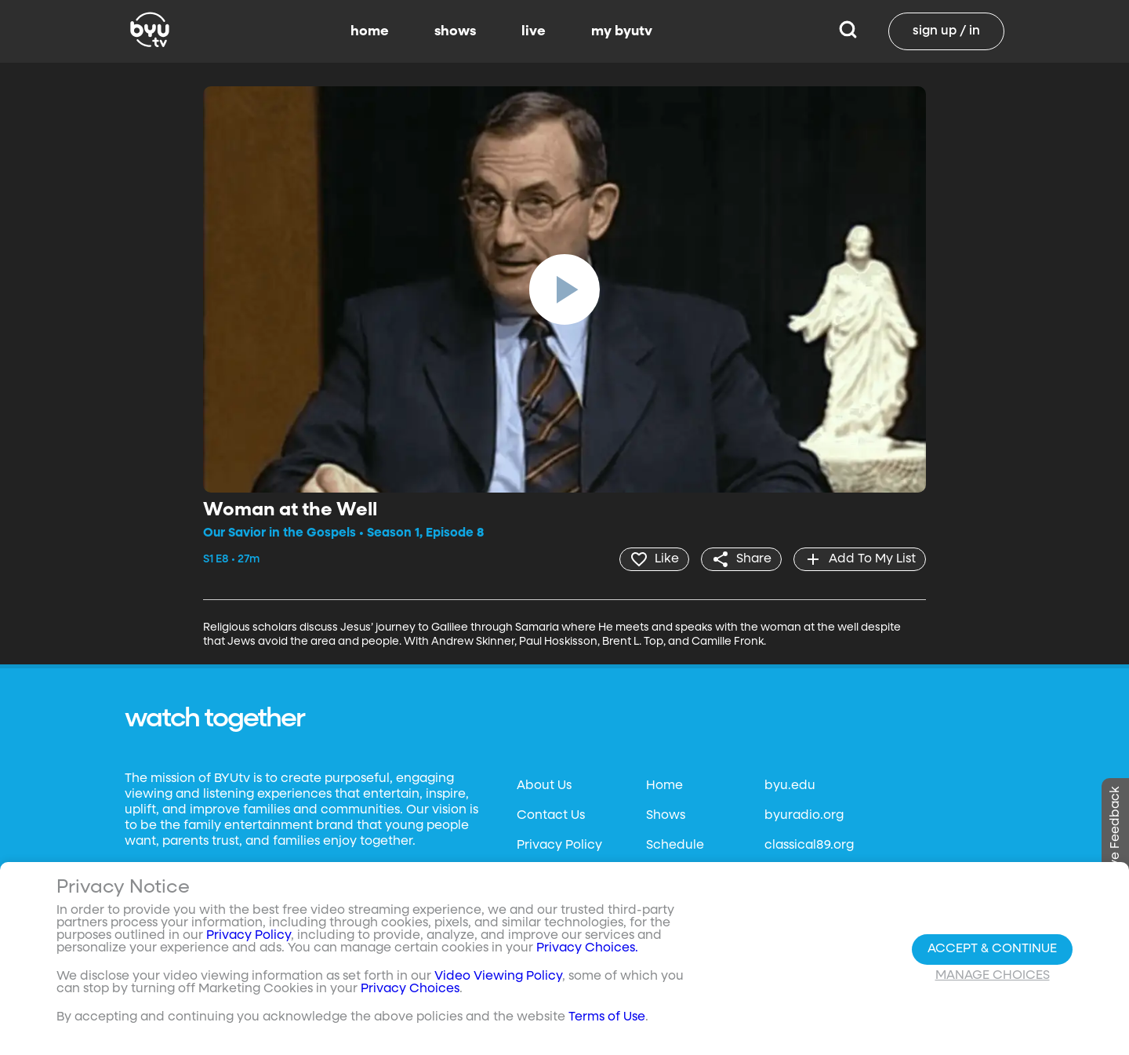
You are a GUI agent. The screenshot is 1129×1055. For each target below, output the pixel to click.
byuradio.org (804, 815)
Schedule (675, 845)
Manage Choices (992, 976)
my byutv (621, 31)
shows (455, 31)
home (369, 31)
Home (664, 786)
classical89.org (809, 845)
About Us (544, 786)
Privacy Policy (559, 845)
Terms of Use (606, 1017)
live (533, 31)
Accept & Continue (992, 949)
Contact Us (551, 815)
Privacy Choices (410, 989)
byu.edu (789, 786)
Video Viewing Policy (498, 976)
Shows (665, 815)
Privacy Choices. (587, 948)
